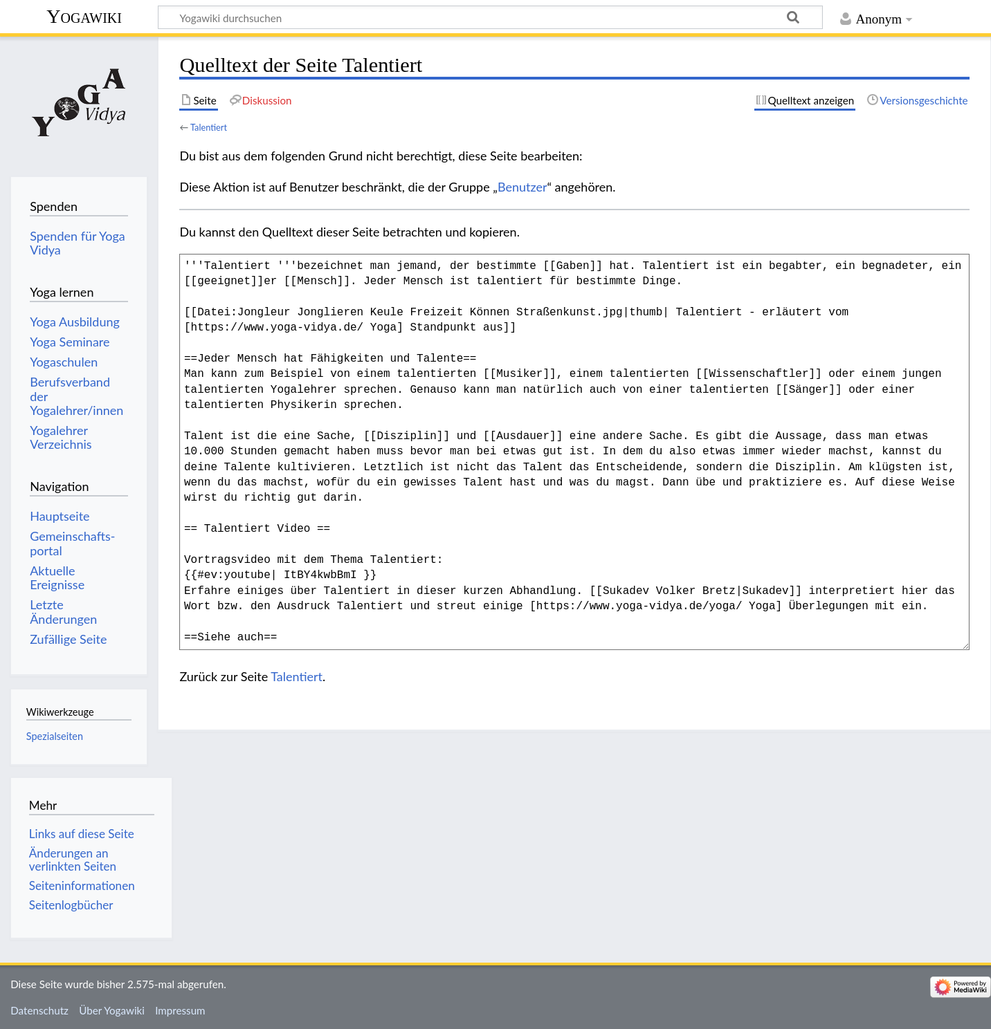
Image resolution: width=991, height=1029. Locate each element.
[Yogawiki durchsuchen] (490, 17)
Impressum (180, 1010)
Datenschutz (39, 1010)
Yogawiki (84, 16)
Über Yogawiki (112, 1010)
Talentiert (208, 127)
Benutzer (522, 186)
